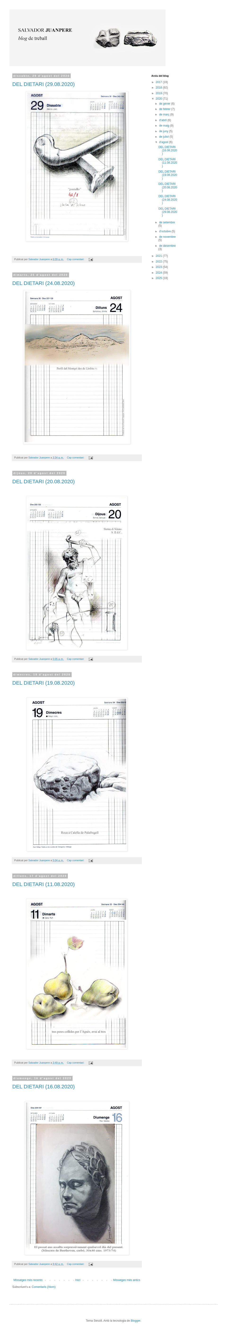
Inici (77, 1280)
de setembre (167, 222)
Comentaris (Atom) (44, 1287)
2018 (159, 87)
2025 (159, 278)
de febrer (165, 109)
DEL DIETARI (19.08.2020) (43, 683)
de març (164, 114)
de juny (164, 131)
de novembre (167, 236)
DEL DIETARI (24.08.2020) (43, 283)
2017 (159, 82)
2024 (159, 272)
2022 (159, 261)
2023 (159, 267)
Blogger (135, 1320)
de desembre (167, 245)
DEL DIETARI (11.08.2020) (43, 884)
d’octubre (165, 231)
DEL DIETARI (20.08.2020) (43, 481)
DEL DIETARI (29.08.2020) (43, 84)
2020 (159, 98)
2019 (159, 93)
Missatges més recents (28, 1280)
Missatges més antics (126, 1280)
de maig (164, 125)
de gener (165, 103)
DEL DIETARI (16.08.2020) (43, 1087)
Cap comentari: (76, 259)
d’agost (164, 142)
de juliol (164, 136)
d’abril (163, 120)
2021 (159, 256)
